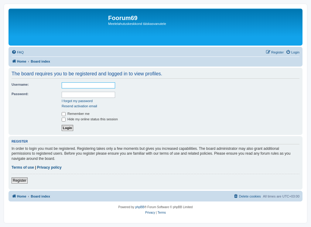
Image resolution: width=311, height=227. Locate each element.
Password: (20, 94)
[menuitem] (18, 52)
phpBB (139, 207)
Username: (20, 84)
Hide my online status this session (90, 119)
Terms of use (23, 167)
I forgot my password (77, 101)
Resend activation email (79, 106)
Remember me (76, 113)
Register (19, 180)
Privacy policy (49, 167)
